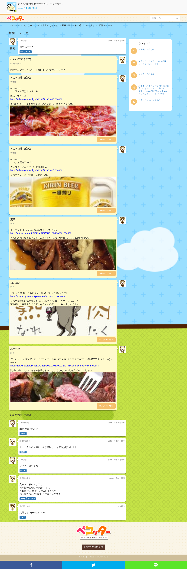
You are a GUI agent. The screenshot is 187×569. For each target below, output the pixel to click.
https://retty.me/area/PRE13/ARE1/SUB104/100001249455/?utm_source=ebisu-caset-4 (54, 365)
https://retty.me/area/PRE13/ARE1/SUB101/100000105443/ (40, 233)
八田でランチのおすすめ (149, 100)
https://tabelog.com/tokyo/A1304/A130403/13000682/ (37, 99)
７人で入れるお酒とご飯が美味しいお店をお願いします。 (153, 62)
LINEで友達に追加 (27, 8)
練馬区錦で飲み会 (146, 49)
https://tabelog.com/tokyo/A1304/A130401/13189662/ (37, 170)
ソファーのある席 (146, 74)
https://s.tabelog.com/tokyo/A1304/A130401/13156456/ (38, 296)
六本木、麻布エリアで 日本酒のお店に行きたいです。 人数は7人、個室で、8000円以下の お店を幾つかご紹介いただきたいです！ (153, 90)
